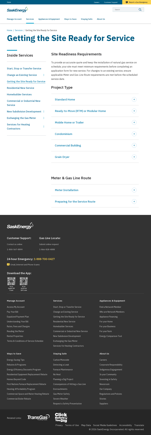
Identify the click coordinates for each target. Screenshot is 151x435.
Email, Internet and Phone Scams (28, 264)
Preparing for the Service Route (75, 201)
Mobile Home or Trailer (69, 122)
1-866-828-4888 (47, 248)
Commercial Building (68, 145)
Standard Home (65, 99)
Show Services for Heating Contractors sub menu (44, 126)
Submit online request (50, 243)
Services (19, 30)
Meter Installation (66, 190)
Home (9, 2)
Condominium (63, 134)
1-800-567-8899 (15, 248)
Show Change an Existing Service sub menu (44, 75)
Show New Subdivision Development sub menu (44, 111)
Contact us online (16, 243)
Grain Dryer (62, 157)
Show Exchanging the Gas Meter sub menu (44, 118)
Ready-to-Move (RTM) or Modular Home (80, 111)
